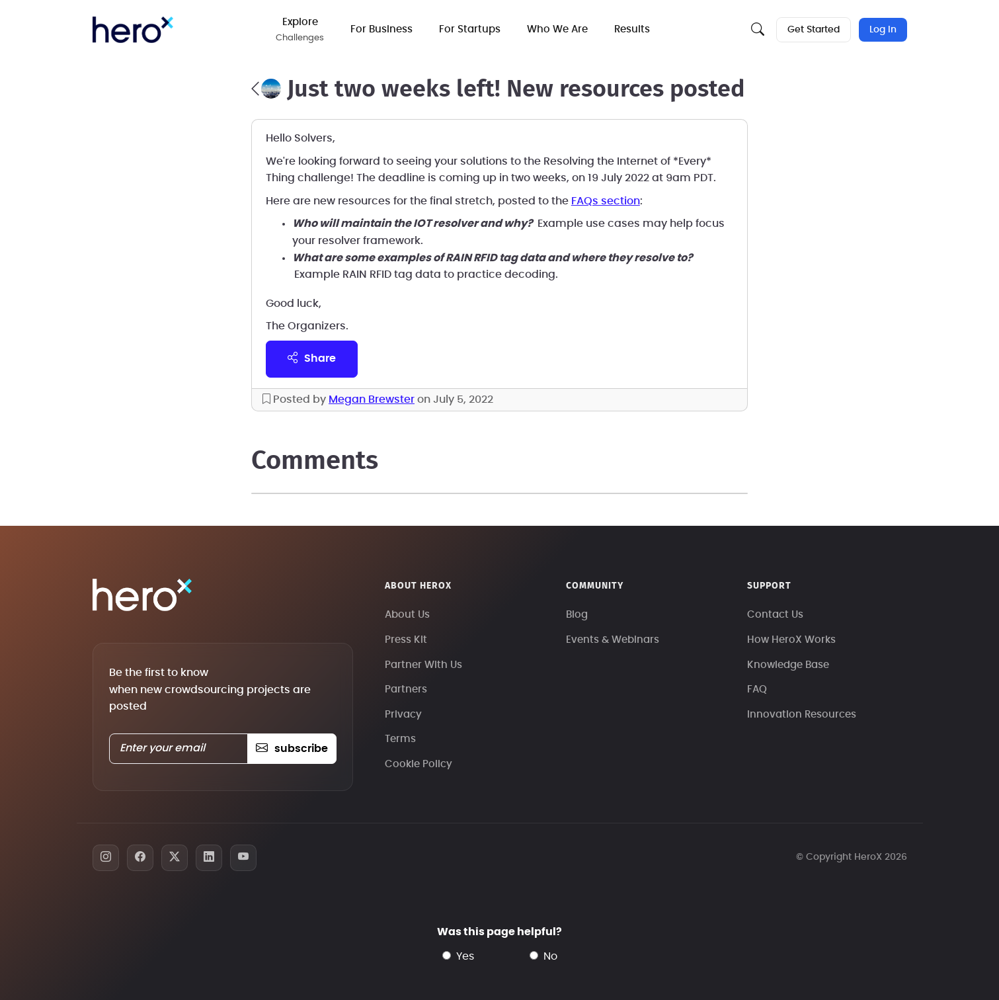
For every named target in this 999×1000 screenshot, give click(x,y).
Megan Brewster (372, 399)
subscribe (292, 749)
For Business (381, 29)
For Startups (469, 29)
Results (632, 29)
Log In (883, 29)
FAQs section (605, 201)
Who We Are (557, 29)
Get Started (813, 29)
